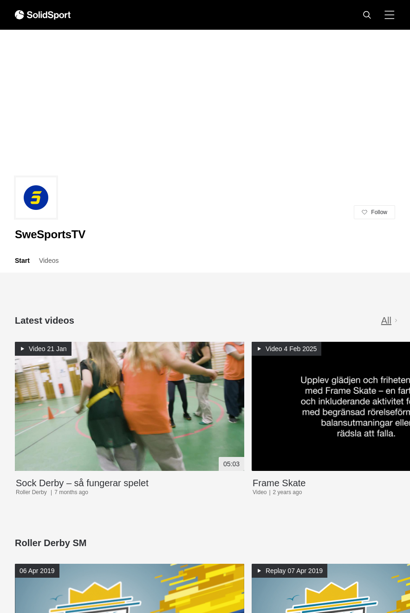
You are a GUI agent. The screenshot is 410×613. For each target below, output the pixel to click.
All (390, 320)
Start (22, 260)
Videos (49, 260)
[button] (367, 15)
